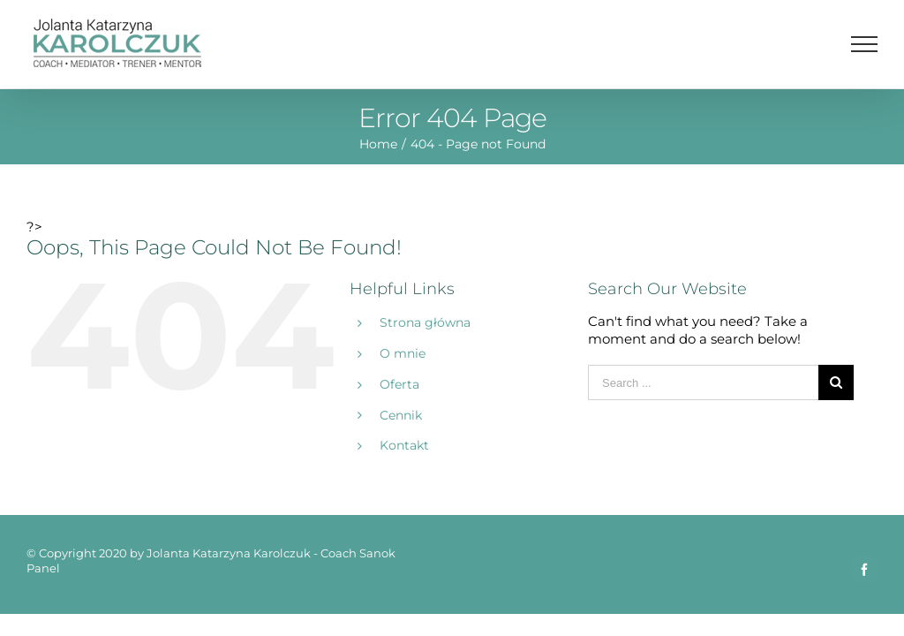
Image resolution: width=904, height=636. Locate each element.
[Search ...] (703, 382)
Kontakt (404, 445)
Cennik (401, 415)
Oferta (399, 384)
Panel (43, 568)
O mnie (403, 353)
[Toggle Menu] (865, 44)
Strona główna (425, 322)
